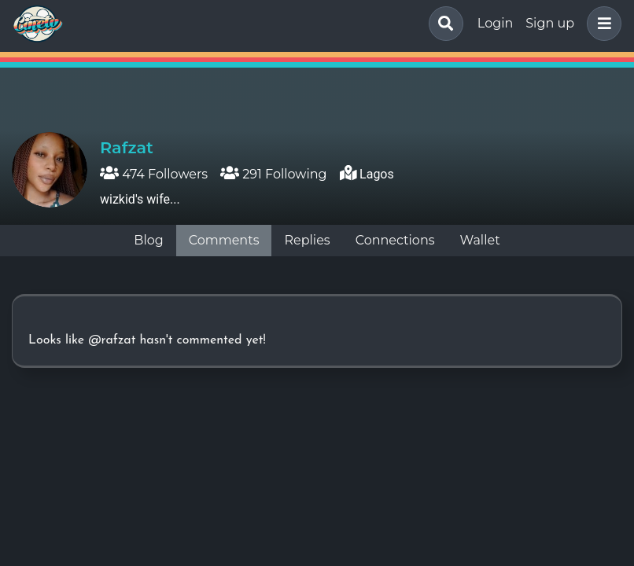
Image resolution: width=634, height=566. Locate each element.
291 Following (273, 174)
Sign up (549, 23)
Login (495, 23)
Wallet (480, 240)
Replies (307, 240)
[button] (601, 23)
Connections (395, 240)
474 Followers (154, 174)
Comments (224, 240)
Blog (148, 240)
